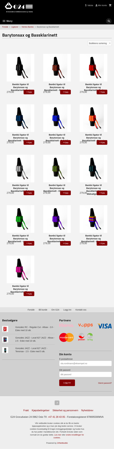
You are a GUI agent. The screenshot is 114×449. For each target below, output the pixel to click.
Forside (5, 27)
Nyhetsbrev (87, 410)
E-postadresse (66, 359)
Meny (7, 21)
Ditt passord (64, 370)
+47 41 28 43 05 (56, 417)
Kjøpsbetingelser (40, 410)
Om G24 (55, 310)
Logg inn (67, 310)
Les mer (58, 435)
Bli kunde (43, 310)
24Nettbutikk (62, 443)
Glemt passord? (105, 383)
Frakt (26, 410)
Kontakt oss (81, 310)
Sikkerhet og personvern (65, 410)
